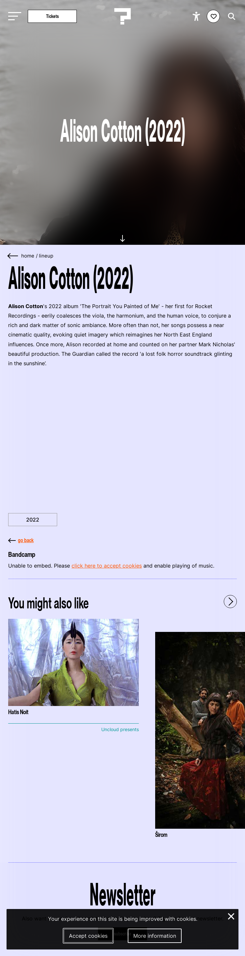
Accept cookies (88, 935)
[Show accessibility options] (197, 16)
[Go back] (13, 256)
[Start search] (230, 16)
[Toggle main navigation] (13, 16)
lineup (46, 256)
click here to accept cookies (107, 565)
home (27, 256)
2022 (32, 519)
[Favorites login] (213, 16)
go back (21, 540)
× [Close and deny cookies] (231, 915)
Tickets (52, 16)
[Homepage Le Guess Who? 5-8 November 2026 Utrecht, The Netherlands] (122, 16)
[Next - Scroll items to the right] (230, 601)
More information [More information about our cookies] (154, 935)
